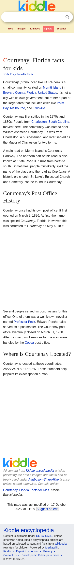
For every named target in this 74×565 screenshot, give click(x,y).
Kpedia (48, 28)
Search (67, 17)
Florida (31, 92)
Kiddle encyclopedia (40, 470)
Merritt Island (52, 87)
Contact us (10, 555)
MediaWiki (51, 547)
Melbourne (17, 108)
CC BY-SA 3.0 (44, 536)
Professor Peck (24, 321)
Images (22, 28)
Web (10, 28)
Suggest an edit (47, 509)
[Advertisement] (37, 44)
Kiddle (7, 551)
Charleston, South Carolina (50, 121)
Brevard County (14, 92)
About (34, 551)
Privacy (47, 551)
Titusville (39, 108)
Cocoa (29, 342)
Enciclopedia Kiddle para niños (40, 555)
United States (47, 92)
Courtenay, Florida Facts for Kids (26, 490)
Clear (59, 17)
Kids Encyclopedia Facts (18, 74)
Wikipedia (61, 543)
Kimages (35, 28)
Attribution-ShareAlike (43, 479)
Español (61, 28)
